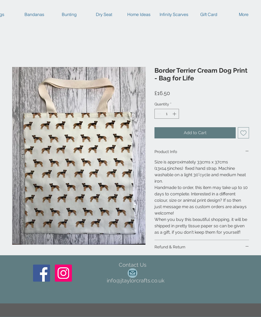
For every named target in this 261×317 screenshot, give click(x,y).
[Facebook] (41, 273)
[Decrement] (158, 113)
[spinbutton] (167, 113)
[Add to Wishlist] (243, 132)
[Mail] (132, 273)
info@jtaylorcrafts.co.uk (136, 280)
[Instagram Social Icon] (63, 273)
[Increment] (175, 113)
